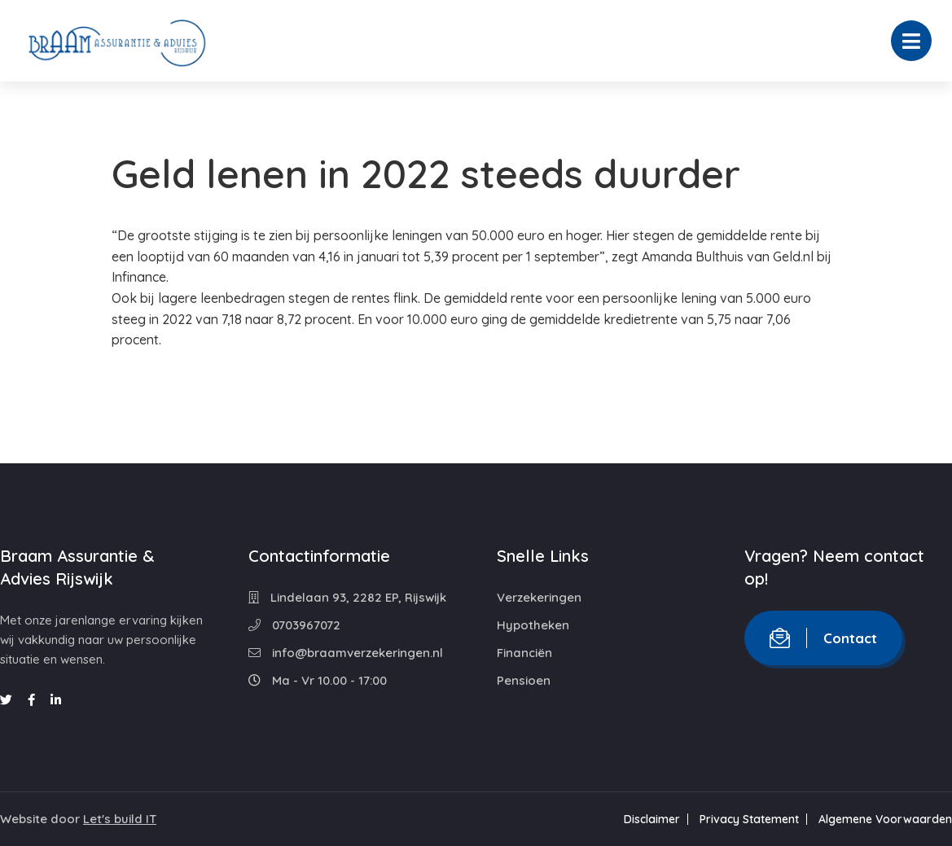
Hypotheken (533, 625)
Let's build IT (119, 818)
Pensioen (524, 680)
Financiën (524, 652)
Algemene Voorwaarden (885, 819)
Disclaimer (652, 819)
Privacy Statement (749, 819)
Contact (823, 638)
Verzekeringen (539, 597)
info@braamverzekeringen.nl (345, 652)
